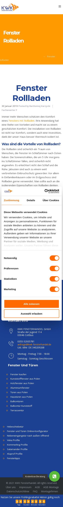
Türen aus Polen (19, 392)
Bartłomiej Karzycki (39, 106)
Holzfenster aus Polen (22, 383)
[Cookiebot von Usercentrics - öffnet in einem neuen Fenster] (45, 191)
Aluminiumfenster (19, 387)
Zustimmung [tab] (11, 200)
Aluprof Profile (15, 453)
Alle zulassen (31, 303)
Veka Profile (13, 440)
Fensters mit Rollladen (21, 120)
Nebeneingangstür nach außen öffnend (28, 435)
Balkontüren (16, 401)
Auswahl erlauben (31, 313)
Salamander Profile (17, 449)
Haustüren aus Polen (21, 396)
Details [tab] (31, 200)
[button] (54, 476)
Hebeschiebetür (15, 426)
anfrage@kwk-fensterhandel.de (34, 344)
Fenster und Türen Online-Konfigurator (27, 431)
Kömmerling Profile (17, 444)
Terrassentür (17, 410)
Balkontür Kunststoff (21, 405)
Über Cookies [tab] (51, 200)
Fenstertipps (13, 458)
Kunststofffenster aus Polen (25, 378)
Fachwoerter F (33, 56)
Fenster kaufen (18, 374)
